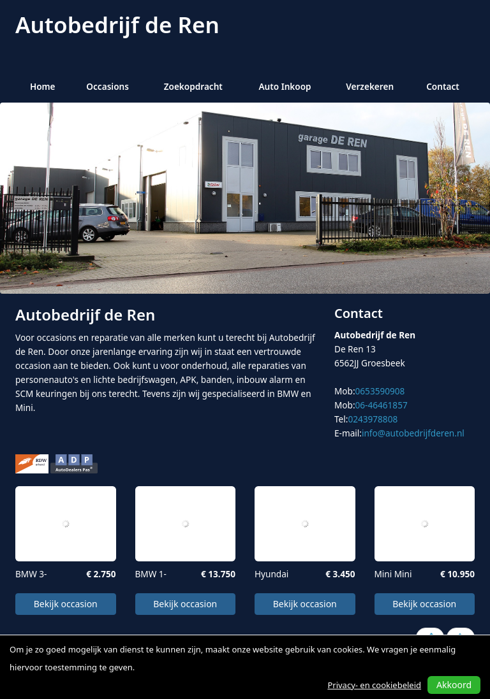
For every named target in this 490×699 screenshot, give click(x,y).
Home (43, 86)
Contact (442, 86)
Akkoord (453, 685)
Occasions (107, 86)
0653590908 (380, 391)
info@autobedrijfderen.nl (413, 433)
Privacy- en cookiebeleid (374, 685)
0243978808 (372, 419)
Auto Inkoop (284, 86)
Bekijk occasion (66, 604)
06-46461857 (381, 405)
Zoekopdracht (193, 86)
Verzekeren (370, 86)
